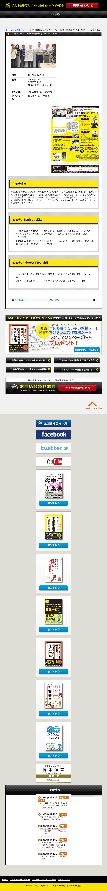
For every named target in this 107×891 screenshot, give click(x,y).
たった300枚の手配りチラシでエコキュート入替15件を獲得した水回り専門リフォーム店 (53, 805)
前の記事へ (20, 300)
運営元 (5, 879)
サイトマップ (64, 879)
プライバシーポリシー (20, 879)
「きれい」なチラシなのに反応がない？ (53, 858)
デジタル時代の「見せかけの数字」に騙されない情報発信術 (53, 818)
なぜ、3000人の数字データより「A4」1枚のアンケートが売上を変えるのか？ (53, 831)
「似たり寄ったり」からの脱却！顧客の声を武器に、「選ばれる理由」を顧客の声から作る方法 (53, 845)
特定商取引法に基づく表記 (44, 879)
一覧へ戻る (53, 300)
